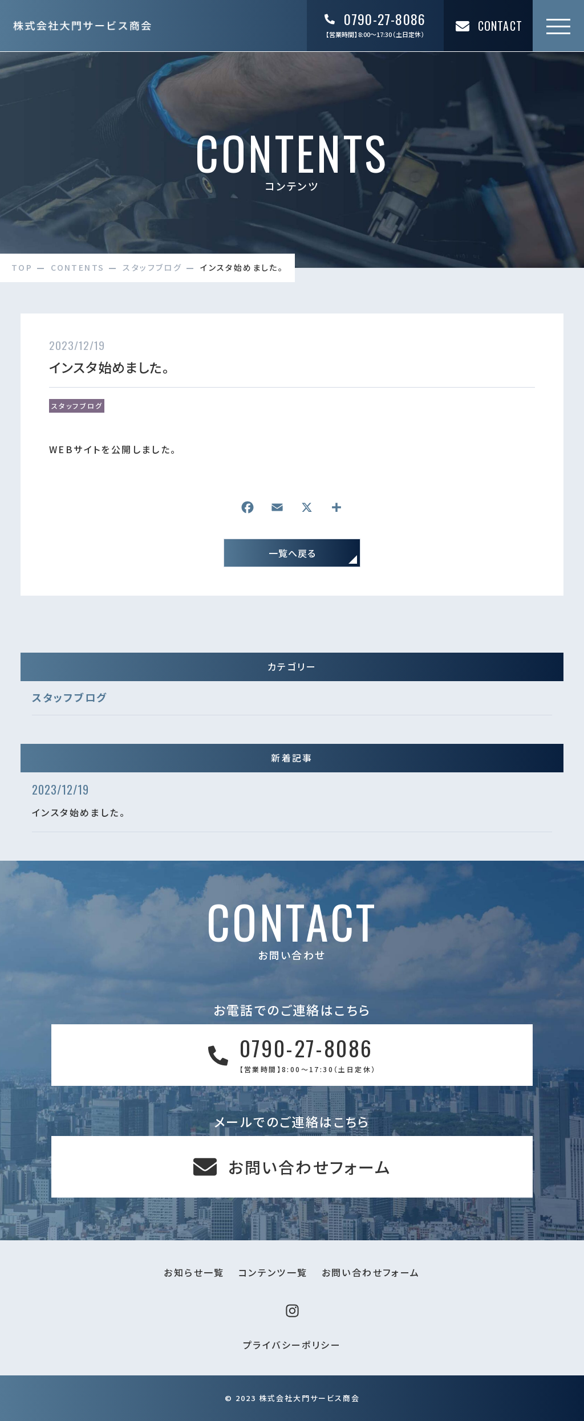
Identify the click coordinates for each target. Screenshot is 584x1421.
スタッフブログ (77, 405)
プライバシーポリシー (292, 1344)
